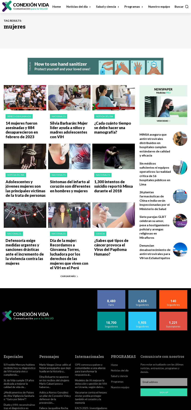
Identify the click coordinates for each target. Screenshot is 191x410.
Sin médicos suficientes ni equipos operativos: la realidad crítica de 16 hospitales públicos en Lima (155, 167)
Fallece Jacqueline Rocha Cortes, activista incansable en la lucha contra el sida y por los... (54, 391)
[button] (182, 6)
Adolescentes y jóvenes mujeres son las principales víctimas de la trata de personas (26, 183)
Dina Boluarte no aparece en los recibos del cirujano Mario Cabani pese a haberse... (54, 365)
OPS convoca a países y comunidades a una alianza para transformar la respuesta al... (89, 353)
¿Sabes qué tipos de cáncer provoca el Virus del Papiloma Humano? (114, 237)
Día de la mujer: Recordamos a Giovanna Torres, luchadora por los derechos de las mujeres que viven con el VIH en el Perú (69, 242)
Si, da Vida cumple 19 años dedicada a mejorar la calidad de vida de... (18, 366)
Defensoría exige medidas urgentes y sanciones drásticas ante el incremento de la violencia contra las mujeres (26, 240)
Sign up (164, 376)
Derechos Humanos (19, 116)
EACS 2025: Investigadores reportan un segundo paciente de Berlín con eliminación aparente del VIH (90, 395)
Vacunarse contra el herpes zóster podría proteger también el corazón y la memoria (89, 380)
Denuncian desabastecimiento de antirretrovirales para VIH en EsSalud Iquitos (153, 228)
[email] (163, 366)
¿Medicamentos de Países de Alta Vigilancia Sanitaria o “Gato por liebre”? (19, 378)
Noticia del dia (104, 116)
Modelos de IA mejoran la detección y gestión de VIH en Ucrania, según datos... (91, 366)
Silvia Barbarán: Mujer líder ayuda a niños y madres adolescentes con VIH (69, 128)
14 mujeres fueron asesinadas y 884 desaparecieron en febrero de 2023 (26, 128)
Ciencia (100, 227)
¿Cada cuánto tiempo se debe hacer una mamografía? (112, 126)
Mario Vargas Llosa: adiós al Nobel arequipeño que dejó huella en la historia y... (54, 351)
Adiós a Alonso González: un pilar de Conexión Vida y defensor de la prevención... (54, 378)
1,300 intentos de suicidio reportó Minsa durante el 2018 (113, 181)
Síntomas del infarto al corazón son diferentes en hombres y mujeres (70, 181)
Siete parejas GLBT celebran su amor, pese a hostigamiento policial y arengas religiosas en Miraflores (154, 207)
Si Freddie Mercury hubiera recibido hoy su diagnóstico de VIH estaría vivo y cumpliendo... (19, 353)
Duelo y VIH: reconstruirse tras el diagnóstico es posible (19, 388)
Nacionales (58, 116)
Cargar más (69, 260)
